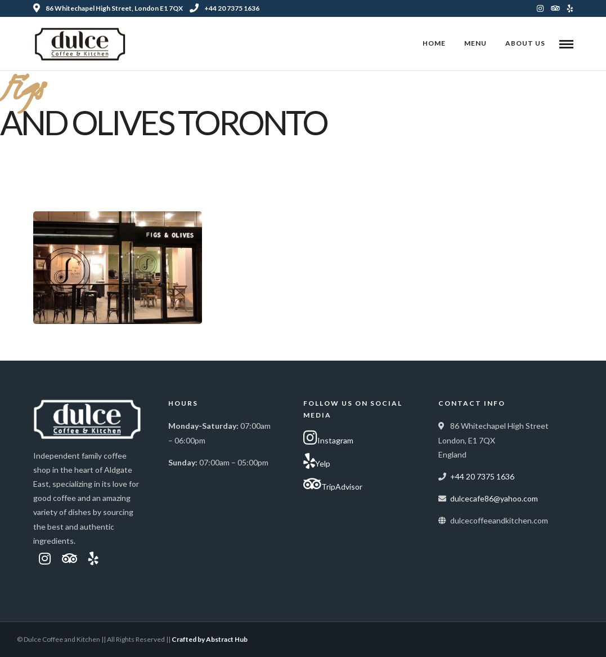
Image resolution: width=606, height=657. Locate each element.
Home (434, 43)
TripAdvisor (332, 484)
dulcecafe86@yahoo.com (494, 498)
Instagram (328, 438)
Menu (475, 43)
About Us (525, 43)
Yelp (316, 461)
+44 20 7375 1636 (224, 8)
